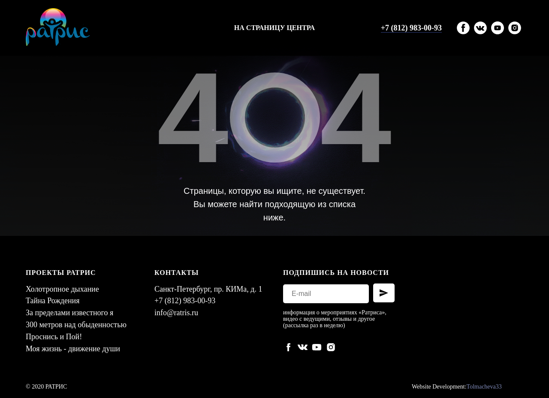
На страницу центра (274, 27)
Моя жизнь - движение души (73, 348)
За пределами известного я (69, 312)
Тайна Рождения (53, 300)
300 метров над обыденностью (76, 324)
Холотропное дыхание (62, 289)
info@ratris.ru (176, 312)
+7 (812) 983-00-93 (411, 28)
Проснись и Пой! (54, 336)
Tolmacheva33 (484, 386)
